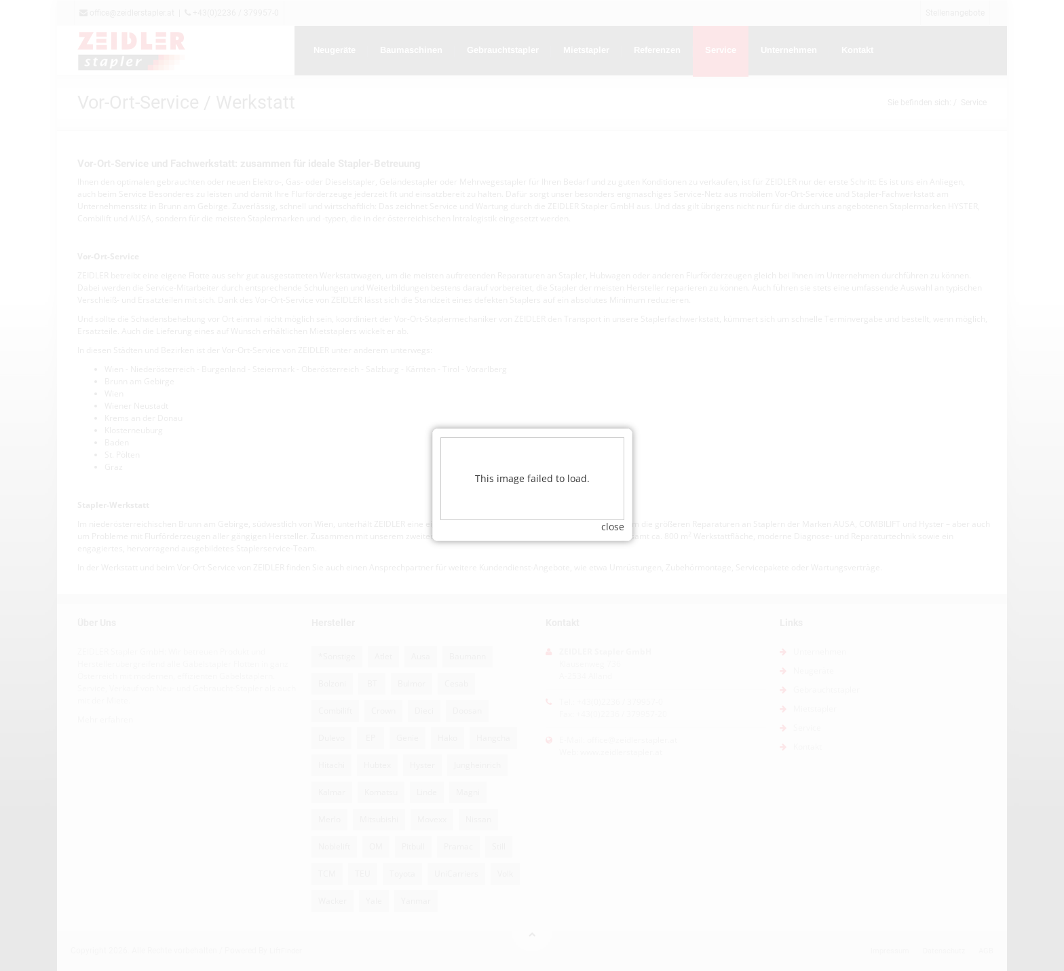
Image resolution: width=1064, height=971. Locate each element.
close (612, 506)
